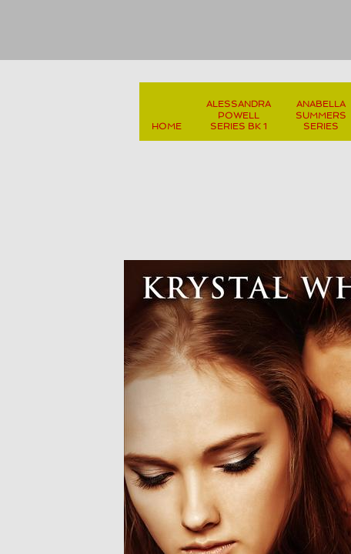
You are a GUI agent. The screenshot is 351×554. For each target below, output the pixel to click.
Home (167, 126)
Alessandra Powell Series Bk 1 (238, 115)
